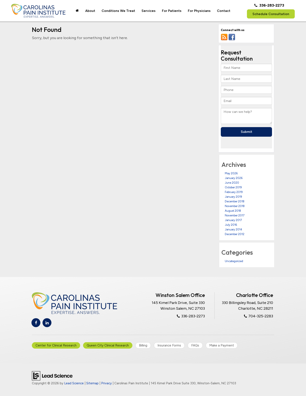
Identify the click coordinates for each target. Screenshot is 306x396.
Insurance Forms (169, 345)
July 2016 (231, 224)
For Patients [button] (171, 11)
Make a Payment (221, 345)
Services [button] (149, 11)
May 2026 (231, 173)
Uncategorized (234, 261)
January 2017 (233, 220)
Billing (143, 345)
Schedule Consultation (270, 14)
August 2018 (233, 210)
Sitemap (92, 383)
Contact (223, 11)
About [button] (90, 11)
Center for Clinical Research (55, 345)
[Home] (77, 11)
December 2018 (234, 201)
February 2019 (234, 192)
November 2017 (235, 215)
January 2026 (233, 178)
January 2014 (233, 229)
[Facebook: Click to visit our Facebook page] (36, 322)
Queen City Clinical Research (108, 345)
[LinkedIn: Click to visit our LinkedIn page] (47, 322)
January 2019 (233, 196)
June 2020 (232, 182)
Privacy (106, 383)
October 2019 (233, 187)
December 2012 (234, 234)
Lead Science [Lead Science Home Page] (74, 383)
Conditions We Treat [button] (118, 11)
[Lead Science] (52, 375)
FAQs (195, 345)
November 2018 (235, 206)
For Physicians (199, 11)
